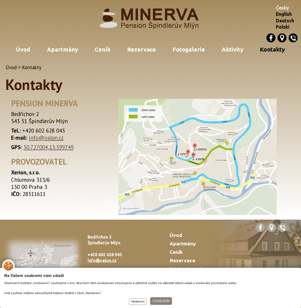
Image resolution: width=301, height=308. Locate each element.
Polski (282, 26)
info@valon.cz (46, 137)
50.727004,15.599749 (48, 147)
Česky (282, 7)
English (284, 14)
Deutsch (285, 20)
